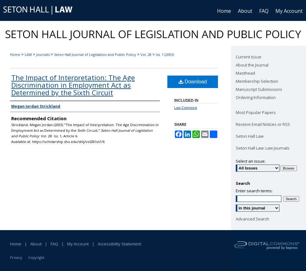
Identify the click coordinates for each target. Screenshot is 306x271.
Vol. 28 (146, 54)
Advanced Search (252, 219)
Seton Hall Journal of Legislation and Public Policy (95, 54)
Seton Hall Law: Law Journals (262, 148)
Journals (43, 54)
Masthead (245, 73)
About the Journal (252, 65)
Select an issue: (250, 161)
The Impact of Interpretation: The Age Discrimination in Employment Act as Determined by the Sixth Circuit (73, 85)
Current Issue (248, 57)
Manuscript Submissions (259, 89)
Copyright (36, 257)
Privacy (16, 257)
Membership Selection (257, 81)
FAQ (54, 244)
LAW (28, 54)
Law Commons (185, 108)
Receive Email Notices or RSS (263, 124)
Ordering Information (256, 97)
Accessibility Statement (119, 244)
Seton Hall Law (250, 136)
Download (193, 81)
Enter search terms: (254, 191)
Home (15, 54)
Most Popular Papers (256, 112)
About (36, 244)
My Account (78, 244)
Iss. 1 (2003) (165, 54)
